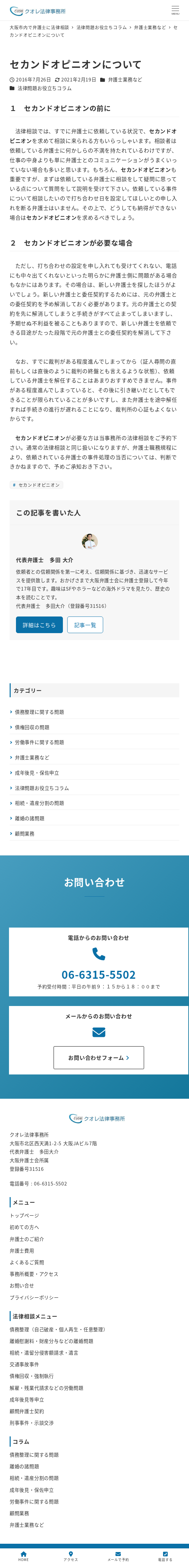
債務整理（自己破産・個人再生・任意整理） (59, 1329)
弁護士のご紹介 (27, 1239)
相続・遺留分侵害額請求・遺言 (44, 1352)
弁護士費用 (22, 1250)
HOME (23, 1556)
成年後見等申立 (27, 1399)
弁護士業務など (125, 79)
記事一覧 (85, 625)
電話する (165, 1556)
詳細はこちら (39, 625)
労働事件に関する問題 (39, 742)
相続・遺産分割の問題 (39, 803)
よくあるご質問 (27, 1262)
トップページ (24, 1215)
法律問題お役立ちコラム (45, 88)
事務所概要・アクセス (34, 1274)
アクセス (71, 1556)
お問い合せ (22, 1285)
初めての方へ (24, 1227)
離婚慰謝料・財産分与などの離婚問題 (52, 1341)
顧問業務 (25, 833)
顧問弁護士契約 (27, 1411)
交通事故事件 (24, 1364)
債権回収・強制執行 (32, 1376)
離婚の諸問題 (30, 818)
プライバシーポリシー (34, 1297)
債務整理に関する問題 (39, 712)
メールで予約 (118, 1556)
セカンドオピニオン (38, 485)
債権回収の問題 (32, 727)
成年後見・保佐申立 (37, 772)
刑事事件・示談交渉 (32, 1422)
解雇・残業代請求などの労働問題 (47, 1388)
